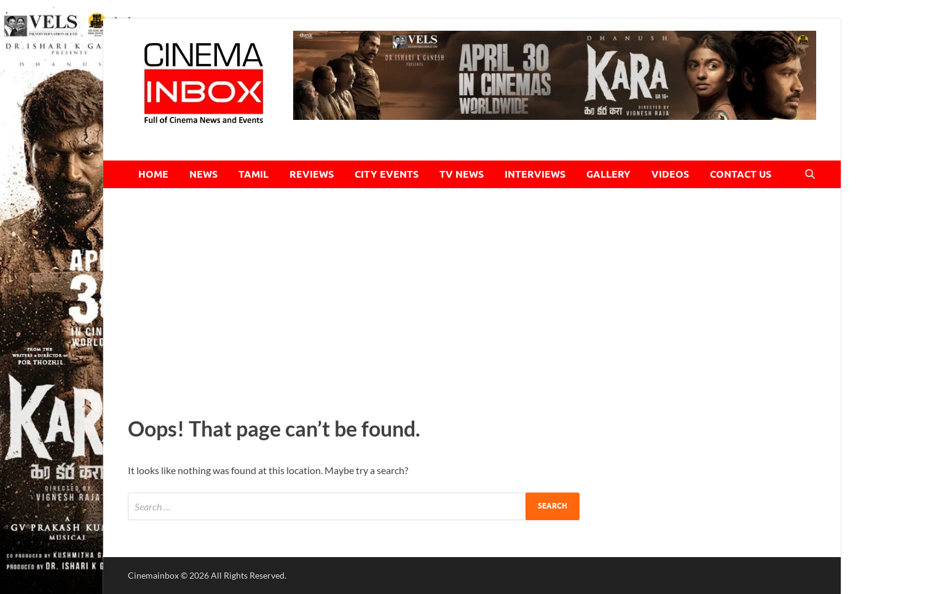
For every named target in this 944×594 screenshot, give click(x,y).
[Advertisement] (472, 299)
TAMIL (253, 174)
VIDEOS (670, 174)
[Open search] (810, 174)
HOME (153, 174)
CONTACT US (740, 174)
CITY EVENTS (387, 174)
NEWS (203, 174)
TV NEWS (461, 174)
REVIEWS (311, 174)
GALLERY (608, 174)
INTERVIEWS (535, 174)
